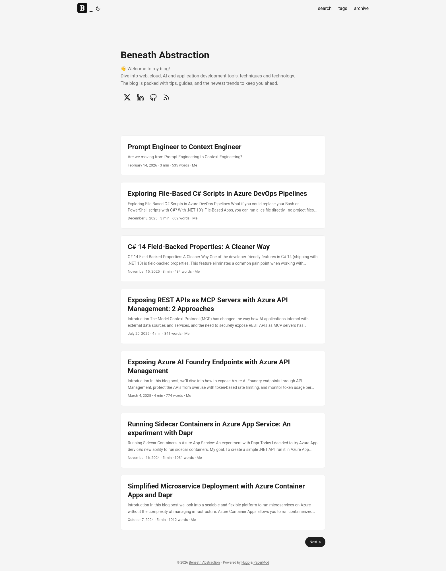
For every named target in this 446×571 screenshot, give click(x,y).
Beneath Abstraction (204, 562)
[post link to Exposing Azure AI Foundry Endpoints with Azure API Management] (223, 378)
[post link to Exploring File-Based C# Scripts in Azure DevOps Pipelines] (223, 205)
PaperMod (261, 562)
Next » (315, 542)
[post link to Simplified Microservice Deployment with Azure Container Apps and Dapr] (223, 502)
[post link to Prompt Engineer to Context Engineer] (223, 155)
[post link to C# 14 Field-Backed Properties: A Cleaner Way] (223, 259)
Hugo (245, 562)
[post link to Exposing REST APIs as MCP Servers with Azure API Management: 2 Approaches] (223, 316)
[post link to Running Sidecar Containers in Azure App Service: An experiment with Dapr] (223, 440)
